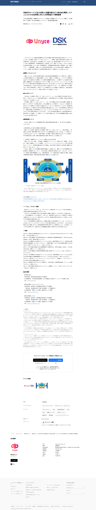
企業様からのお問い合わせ (55, 506)
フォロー (14, 460)
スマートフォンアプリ (47, 405)
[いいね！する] (57, 24)
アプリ (26, 4)
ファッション (44, 4)
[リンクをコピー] (72, 24)
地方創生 (51, 415)
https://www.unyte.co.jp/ (60, 444)
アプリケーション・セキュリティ (62, 405)
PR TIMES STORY (29, 485)
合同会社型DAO (61, 409)
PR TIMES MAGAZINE (30, 492)
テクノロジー (16, 4)
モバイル (22, 4)
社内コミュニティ (61, 412)
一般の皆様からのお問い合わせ (67, 506)
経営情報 (44, 402)
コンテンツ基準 (28, 506)
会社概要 (12, 506)
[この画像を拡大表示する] (29, 386)
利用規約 (34, 506)
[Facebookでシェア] (63, 24)
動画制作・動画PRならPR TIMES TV (32, 487)
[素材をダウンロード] (69, 24)
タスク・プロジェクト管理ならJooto (53, 485)
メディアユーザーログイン (40, 360)
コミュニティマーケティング (61, 415)
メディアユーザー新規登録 (56, 360)
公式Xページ (69, 490)
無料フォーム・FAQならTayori (52, 487)
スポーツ (67, 4)
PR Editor (27, 497)
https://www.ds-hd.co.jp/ (33, 292)
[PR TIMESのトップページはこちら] (26, 2)
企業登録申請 (75, 1)
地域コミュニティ (51, 412)
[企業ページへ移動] (15, 447)
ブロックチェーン (46, 409)
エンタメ (31, 4)
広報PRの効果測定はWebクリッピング (33, 494)
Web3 (43, 412)
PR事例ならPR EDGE (50, 489)
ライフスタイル (51, 4)
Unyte (68, 409)
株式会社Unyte (27, 433)
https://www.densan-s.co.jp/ (34, 303)
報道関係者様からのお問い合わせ (43, 506)
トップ (12, 433)
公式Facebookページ (70, 485)
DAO (54, 409)
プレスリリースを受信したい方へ (17, 491)
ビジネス (58, 4)
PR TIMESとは (13, 486)
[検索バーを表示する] (84, 2)
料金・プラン (13, 488)
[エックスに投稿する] (61, 24)
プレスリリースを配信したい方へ (17, 493)
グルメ (62, 4)
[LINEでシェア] (65, 24)
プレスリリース (19, 433)
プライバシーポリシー (20, 506)
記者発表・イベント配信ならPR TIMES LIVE (34, 489)
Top (11, 4)
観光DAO (44, 415)
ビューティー (37, 4)
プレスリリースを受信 (66, 1)
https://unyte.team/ (32, 280)
